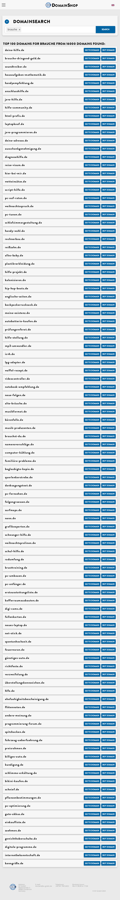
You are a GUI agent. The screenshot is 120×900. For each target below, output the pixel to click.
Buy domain (108, 50)
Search (105, 29)
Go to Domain (92, 50)
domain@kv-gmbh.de (43, 886)
